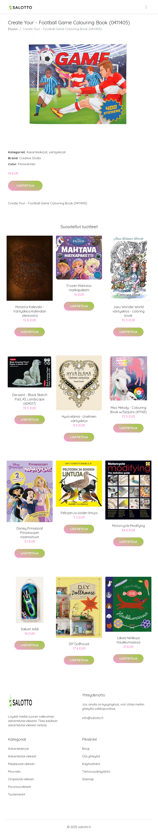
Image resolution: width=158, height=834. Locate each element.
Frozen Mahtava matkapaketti (79, 288)
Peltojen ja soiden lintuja (79, 513)
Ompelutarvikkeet (21, 779)
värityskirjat (57, 152)
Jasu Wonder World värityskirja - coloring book (128, 311)
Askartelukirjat (37, 152)
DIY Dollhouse (79, 644)
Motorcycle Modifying (128, 526)
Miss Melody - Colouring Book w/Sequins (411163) (128, 410)
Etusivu (13, 29)
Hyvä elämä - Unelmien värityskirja (79, 418)
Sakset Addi (30, 629)
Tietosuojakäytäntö (96, 771)
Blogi (85, 749)
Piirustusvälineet (19, 787)
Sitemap (88, 779)
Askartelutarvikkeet (22, 756)
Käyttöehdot (91, 764)
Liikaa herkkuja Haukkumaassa (128, 640)
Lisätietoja (25, 185)
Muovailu (14, 771)
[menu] (146, 7)
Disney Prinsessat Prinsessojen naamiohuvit (29, 532)
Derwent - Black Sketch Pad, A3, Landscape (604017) (29, 399)
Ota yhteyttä (91, 756)
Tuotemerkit (16, 794)
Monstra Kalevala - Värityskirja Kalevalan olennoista (29, 311)
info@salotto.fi (92, 718)
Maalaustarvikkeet (21, 764)
